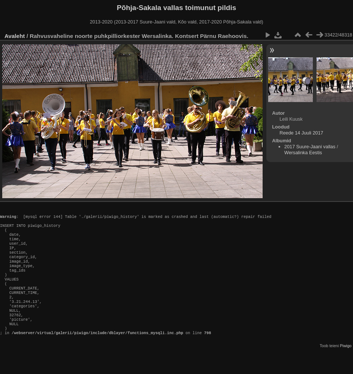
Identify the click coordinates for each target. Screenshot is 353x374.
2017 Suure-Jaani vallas (309, 146)
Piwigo (346, 368)
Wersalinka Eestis (303, 152)
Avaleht (14, 36)
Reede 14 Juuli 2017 (301, 133)
